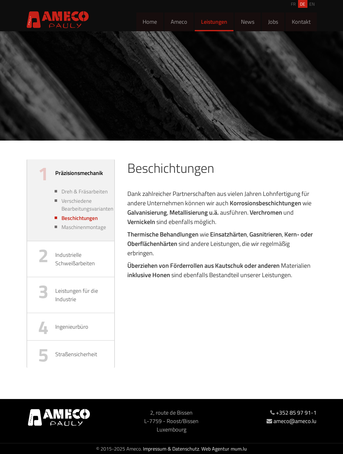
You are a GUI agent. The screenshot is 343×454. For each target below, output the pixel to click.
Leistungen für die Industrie (76, 295)
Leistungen (214, 21)
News (247, 21)
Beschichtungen (79, 218)
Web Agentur (215, 448)
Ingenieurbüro (71, 326)
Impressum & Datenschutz (171, 448)
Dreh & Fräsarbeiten (84, 192)
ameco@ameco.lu (294, 421)
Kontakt (301, 21)
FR (293, 4)
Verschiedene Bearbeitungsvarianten (86, 205)
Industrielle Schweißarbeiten (75, 259)
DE (302, 4)
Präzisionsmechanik (79, 173)
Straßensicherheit (76, 354)
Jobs (273, 21)
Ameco (179, 21)
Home (150, 21)
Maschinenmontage (83, 227)
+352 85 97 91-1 (296, 412)
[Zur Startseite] (58, 19)
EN (312, 4)
